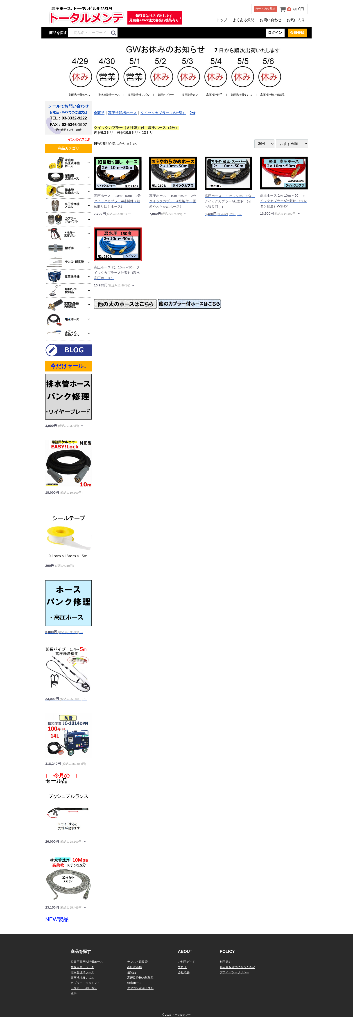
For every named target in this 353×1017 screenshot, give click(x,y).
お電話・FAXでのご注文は (68, 112)
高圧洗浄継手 (214, 94)
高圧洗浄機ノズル (138, 94)
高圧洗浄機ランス (241, 94)
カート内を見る (265, 8)
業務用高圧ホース (82, 967)
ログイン (275, 32)
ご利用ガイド (186, 961)
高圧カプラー (166, 94)
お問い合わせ (270, 20)
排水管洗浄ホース (109, 94)
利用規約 (225, 961)
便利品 (131, 972)
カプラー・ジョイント (85, 983)
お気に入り (296, 20)
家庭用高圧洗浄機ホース (87, 961)
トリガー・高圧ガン (84, 988)
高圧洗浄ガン (190, 94)
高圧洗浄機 (134, 967)
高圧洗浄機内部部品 (272, 94)
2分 (192, 113)
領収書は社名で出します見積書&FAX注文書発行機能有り (154, 18)
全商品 (99, 113)
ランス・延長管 (137, 961)
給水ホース (134, 983)
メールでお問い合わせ (68, 106)
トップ (221, 20)
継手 (74, 993)
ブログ (182, 967)
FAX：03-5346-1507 (68, 124)
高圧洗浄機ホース (79, 94)
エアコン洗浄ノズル (140, 988)
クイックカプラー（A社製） (163, 113)
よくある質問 (243, 20)
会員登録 (297, 32)
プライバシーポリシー (234, 972)
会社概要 (184, 972)
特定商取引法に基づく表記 (237, 967)
